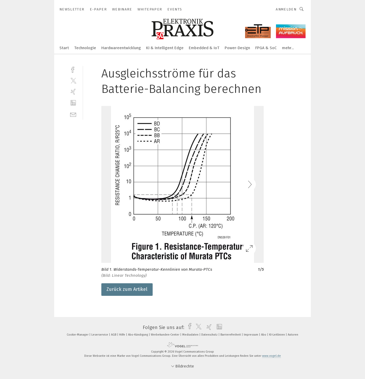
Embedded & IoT (204, 48)
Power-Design (237, 48)
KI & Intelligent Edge (165, 48)
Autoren (293, 334)
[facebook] (73, 69)
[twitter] (73, 80)
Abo (264, 334)
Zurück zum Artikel (127, 289)
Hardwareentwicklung (121, 48)
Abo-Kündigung (138, 334)
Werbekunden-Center (165, 334)
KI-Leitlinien (277, 334)
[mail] (73, 114)
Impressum (251, 334)
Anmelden (286, 9)
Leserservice (100, 334)
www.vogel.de (271, 356)
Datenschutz (209, 334)
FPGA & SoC (266, 48)
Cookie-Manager (78, 334)
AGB (114, 334)
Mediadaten (190, 334)
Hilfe (122, 334)
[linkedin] (73, 103)
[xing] (73, 91)
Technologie (85, 48)
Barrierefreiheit (231, 334)
